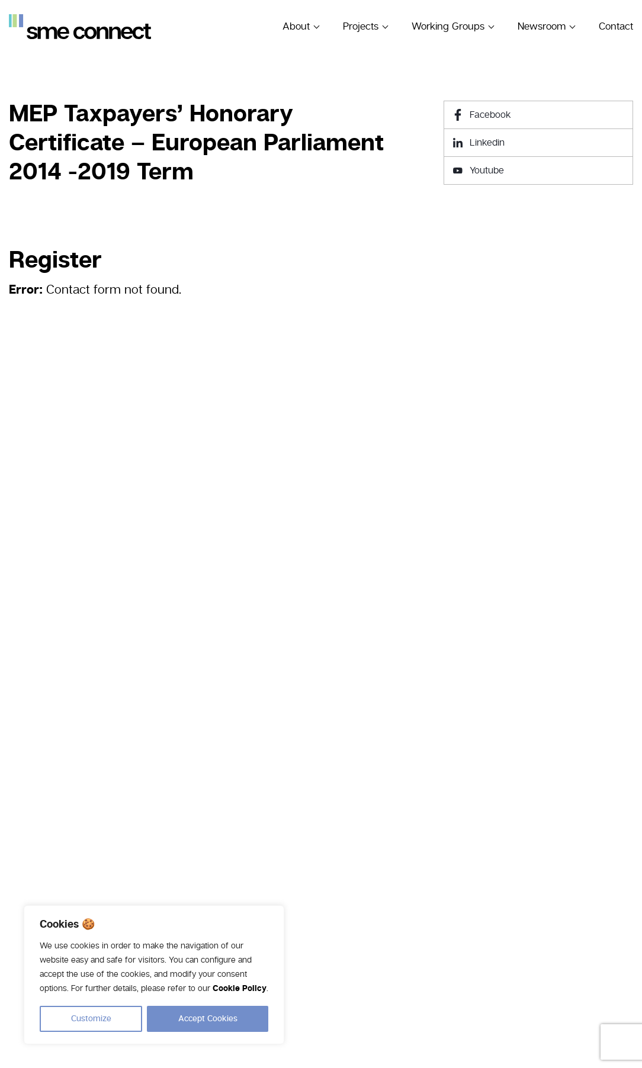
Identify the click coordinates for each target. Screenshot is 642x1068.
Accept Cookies (207, 1019)
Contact (616, 26)
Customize (91, 1019)
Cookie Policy (240, 989)
